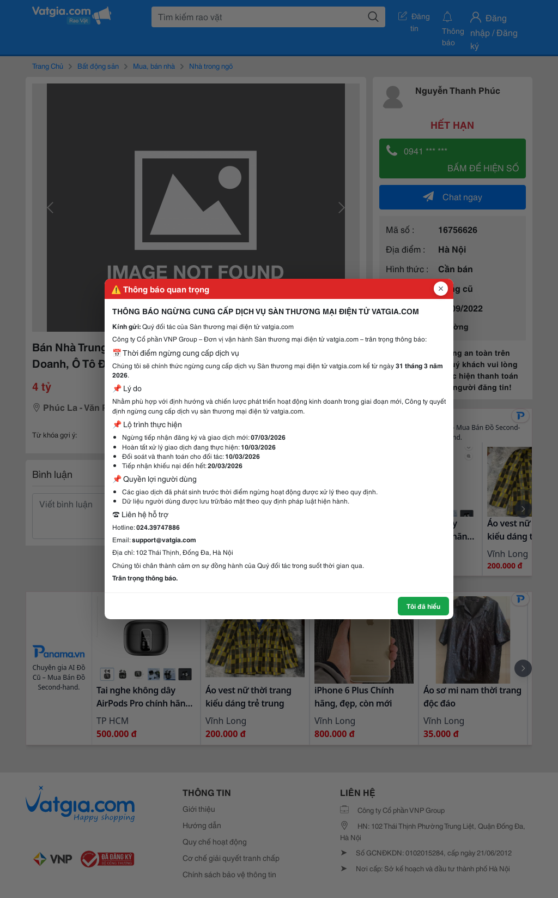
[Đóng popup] (441, 289)
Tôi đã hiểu (423, 605)
